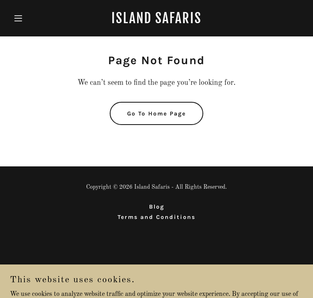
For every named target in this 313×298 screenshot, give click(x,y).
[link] (156, 21)
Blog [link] (156, 206)
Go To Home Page (156, 113)
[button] (32, 18)
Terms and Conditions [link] (156, 217)
